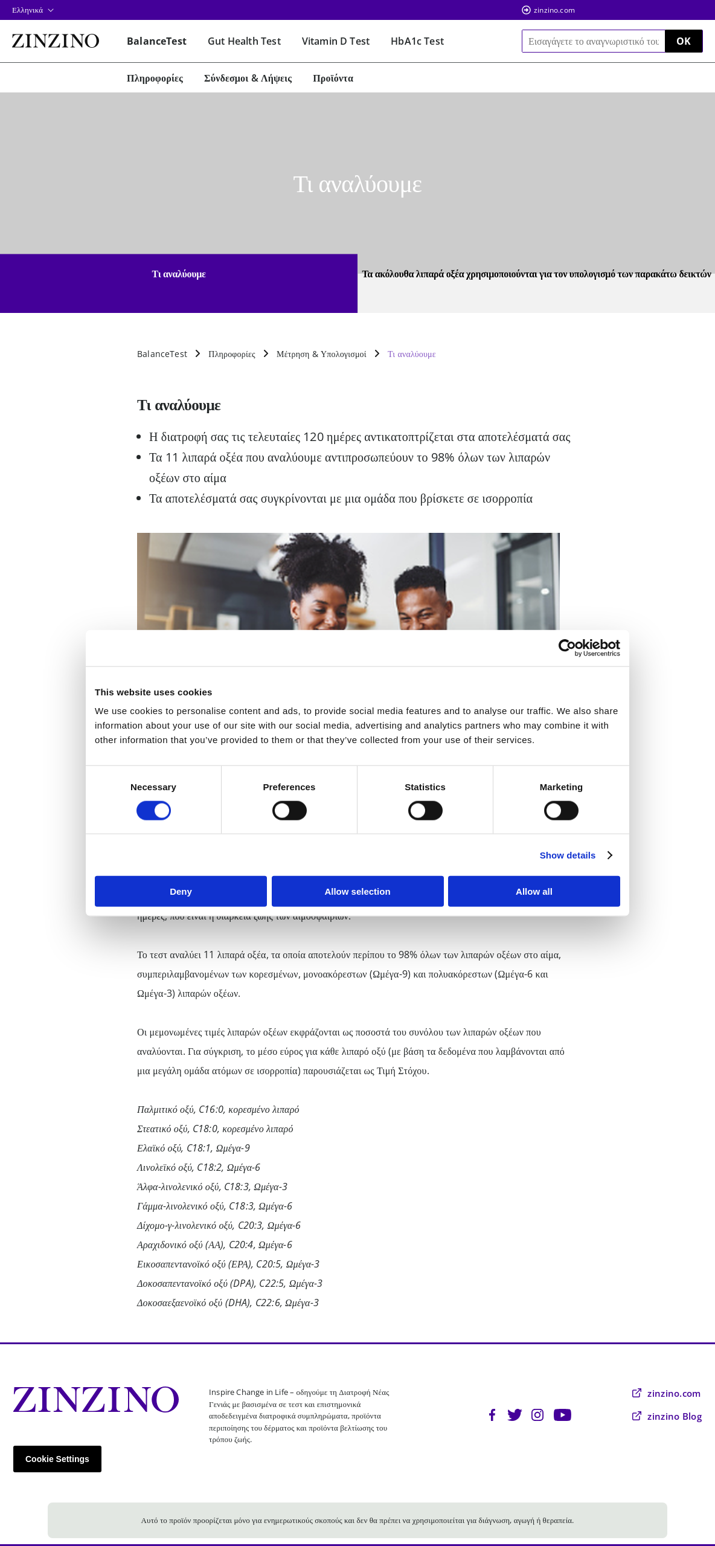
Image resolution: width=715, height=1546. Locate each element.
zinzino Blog (667, 1416)
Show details (568, 854)
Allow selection (357, 891)
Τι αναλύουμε (412, 353)
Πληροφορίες (231, 353)
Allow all (534, 891)
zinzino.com (554, 10)
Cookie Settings (57, 1459)
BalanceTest (162, 353)
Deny (181, 891)
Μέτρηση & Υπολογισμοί (322, 353)
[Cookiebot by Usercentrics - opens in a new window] (567, 648)
